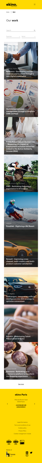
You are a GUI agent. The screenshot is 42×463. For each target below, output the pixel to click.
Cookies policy (22, 428)
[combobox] (13, 37)
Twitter (31, 453)
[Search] (34, 30)
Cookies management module (22, 434)
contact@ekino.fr (21, 407)
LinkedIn (27, 453)
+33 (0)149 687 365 (21, 405)
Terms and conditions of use (22, 425)
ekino (11, 4)
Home (7, 12)
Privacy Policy (22, 431)
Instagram (27, 455)
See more (21, 384)
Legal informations (22, 422)
